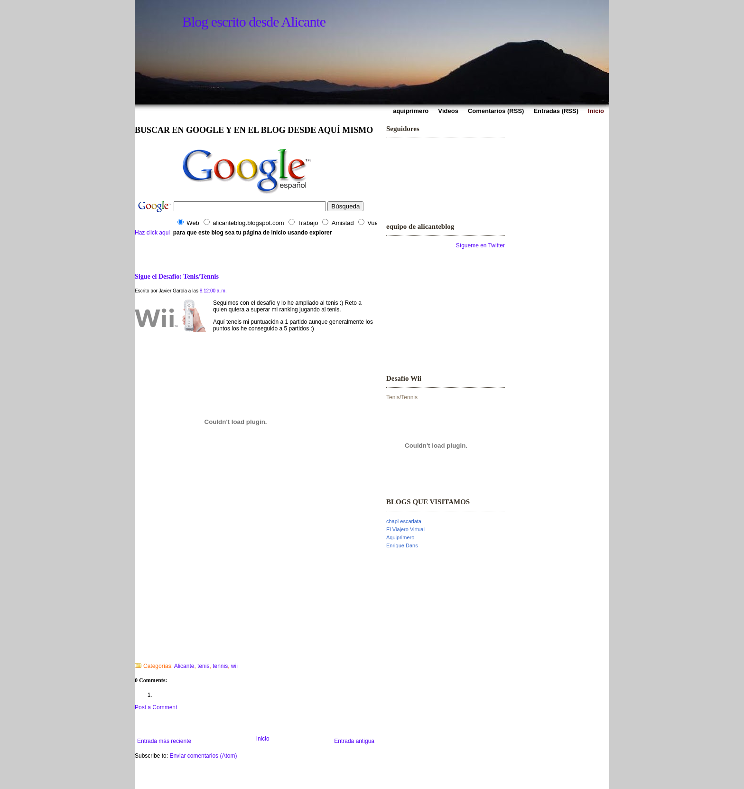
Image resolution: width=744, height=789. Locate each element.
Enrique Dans (402, 545)
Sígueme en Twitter (480, 245)
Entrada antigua (354, 741)
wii (234, 666)
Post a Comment (156, 707)
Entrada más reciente (164, 741)
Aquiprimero (400, 537)
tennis (220, 666)
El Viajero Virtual (405, 529)
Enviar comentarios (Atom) (203, 755)
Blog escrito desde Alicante (254, 21)
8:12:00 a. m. (213, 290)
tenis (203, 666)
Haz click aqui (152, 232)
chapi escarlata (403, 521)
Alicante (184, 666)
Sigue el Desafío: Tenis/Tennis (177, 276)
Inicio (263, 738)
